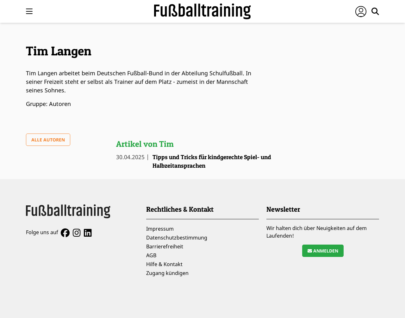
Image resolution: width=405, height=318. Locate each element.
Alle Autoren (48, 140)
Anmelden (323, 251)
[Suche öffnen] (375, 11)
